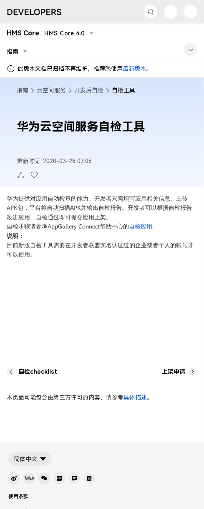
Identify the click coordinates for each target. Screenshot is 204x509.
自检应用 (140, 226)
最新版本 (134, 68)
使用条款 (18, 496)
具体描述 (135, 397)
